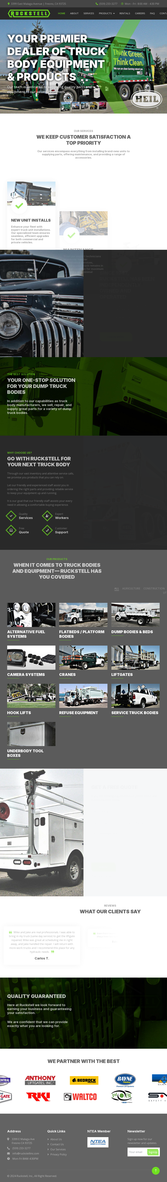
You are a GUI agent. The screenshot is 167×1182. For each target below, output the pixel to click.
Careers (140, 13)
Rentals (125, 13)
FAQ (152, 13)
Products (105, 13)
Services (89, 13)
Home (61, 13)
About (74, 13)
